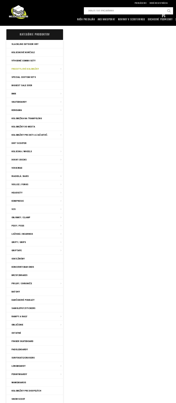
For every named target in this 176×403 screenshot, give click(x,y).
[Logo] (29, 12)
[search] (169, 11)
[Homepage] (73, 20)
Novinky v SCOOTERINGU (131, 19)
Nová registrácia (159, 3)
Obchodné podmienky (160, 19)
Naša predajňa (86, 19)
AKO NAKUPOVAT (106, 19)
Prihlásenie (141, 3)
